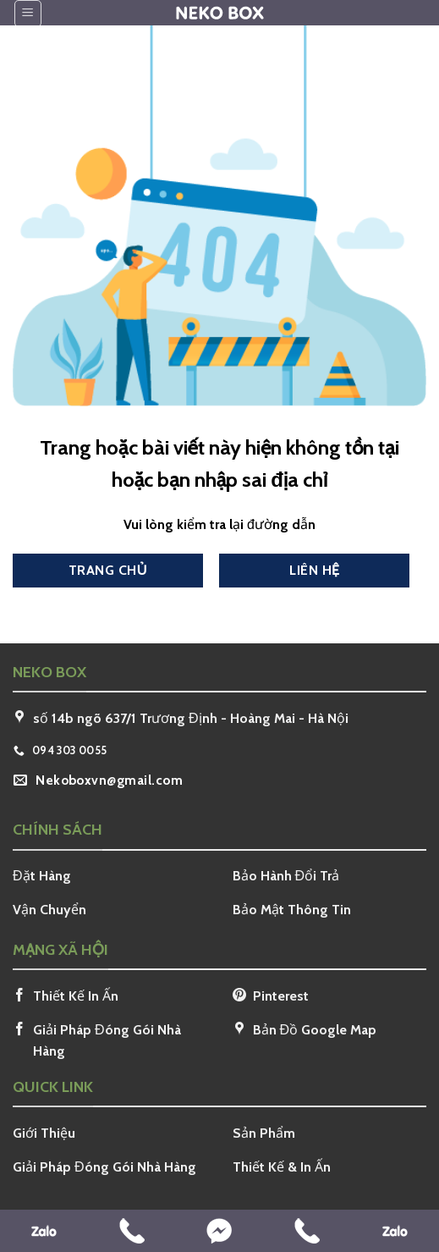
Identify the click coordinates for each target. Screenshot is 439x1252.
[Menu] (28, 13)
